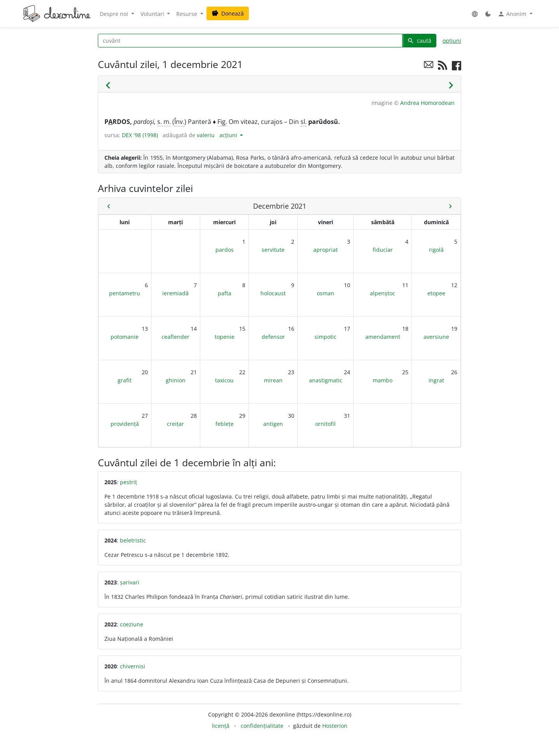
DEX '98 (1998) (140, 135)
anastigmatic (325, 380)
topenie (224, 336)
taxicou (224, 380)
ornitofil (325, 423)
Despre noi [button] (115, 13)
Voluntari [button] (153, 13)
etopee (436, 293)
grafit (125, 380)
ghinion (176, 380)
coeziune (131, 624)
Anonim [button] (513, 14)
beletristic (133, 540)
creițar (175, 423)
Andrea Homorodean (427, 102)
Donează (228, 13)
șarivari (129, 582)
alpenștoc (382, 293)
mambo (382, 380)
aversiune (436, 336)
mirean (273, 380)
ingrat (436, 380)
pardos (224, 249)
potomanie (125, 336)
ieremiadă (175, 293)
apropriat (325, 249)
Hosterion (334, 725)
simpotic (325, 336)
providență (125, 423)
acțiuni (229, 135)
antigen (273, 423)
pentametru (124, 293)
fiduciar (383, 249)
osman (325, 293)
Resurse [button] (187, 13)
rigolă (436, 249)
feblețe (224, 423)
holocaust (273, 293)
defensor (273, 336)
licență (220, 725)
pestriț (128, 482)
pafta (224, 293)
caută (419, 40)
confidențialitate (262, 725)
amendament (382, 336)
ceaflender (175, 336)
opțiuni (452, 40)
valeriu (206, 135)
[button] (474, 14)
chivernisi (132, 666)
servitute (273, 249)
